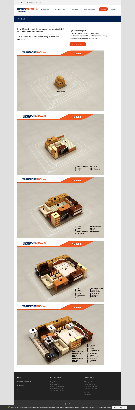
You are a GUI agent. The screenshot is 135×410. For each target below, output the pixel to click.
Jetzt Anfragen (78, 44)
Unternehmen (60, 9)
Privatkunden (74, 9)
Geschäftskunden (90, 9)
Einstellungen (119, 407)
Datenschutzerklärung (24, 381)
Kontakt (113, 9)
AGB (18, 390)
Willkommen (45, 9)
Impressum (20, 385)
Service (103, 9)
